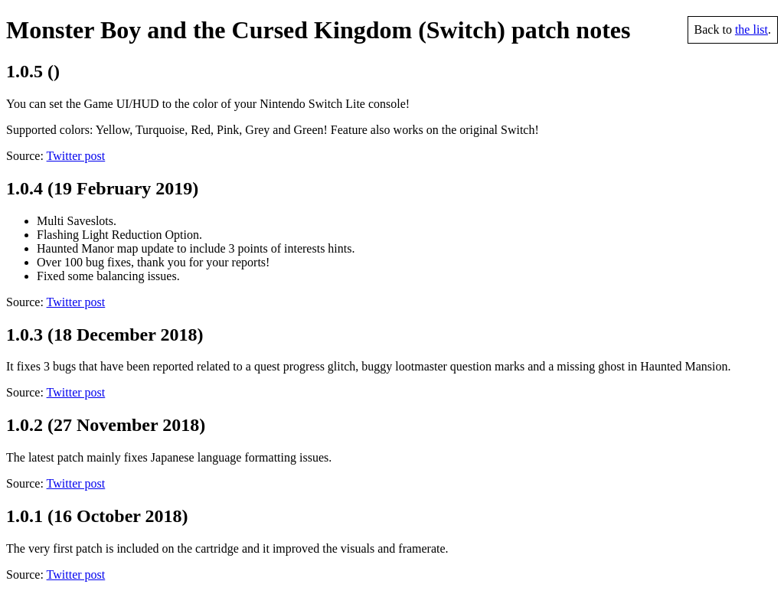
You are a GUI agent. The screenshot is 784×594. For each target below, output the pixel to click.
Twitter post (76, 155)
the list (751, 29)
